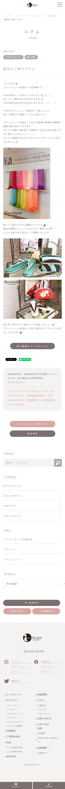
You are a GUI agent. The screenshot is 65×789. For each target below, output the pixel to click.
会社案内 (41, 753)
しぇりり (15, 661)
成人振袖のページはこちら (32, 346)
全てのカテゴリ (12, 486)
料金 (8, 742)
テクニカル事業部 (14, 725)
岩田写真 (15, 680)
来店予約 (32, 433)
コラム (41, 700)
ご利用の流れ (13, 736)
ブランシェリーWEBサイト (32, 423)
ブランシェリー (12, 559)
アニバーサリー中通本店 (17, 539)
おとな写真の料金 (14, 747)
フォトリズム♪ (13, 721)
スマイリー (9, 549)
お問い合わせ (45, 718)
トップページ (13, 694)
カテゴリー (12, 700)
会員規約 (41, 733)
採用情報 (42, 747)
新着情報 (42, 694)
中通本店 (45, 661)
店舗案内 (11, 730)
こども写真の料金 (14, 751)
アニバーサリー (13, 705)
